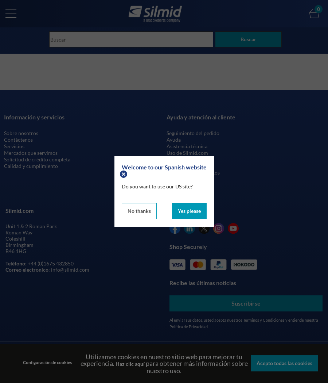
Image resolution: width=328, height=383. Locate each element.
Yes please (189, 211)
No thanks (139, 211)
